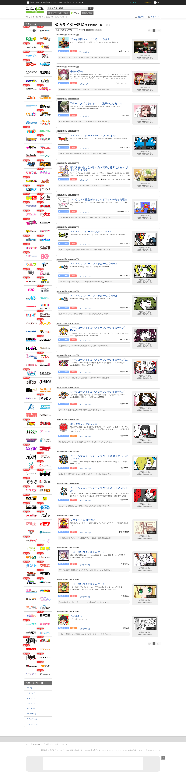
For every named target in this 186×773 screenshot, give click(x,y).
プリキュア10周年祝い (82, 520)
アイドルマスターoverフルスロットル (91, 231)
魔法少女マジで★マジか (83, 423)
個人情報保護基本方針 (74, 750)
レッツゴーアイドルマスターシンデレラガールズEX (99, 359)
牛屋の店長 (76, 71)
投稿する (141, 17)
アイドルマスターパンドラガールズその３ (93, 263)
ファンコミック (33, 724)
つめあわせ (76, 616)
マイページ (155, 17)
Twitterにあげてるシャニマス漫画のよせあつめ (96, 103)
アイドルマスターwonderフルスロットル (92, 135)
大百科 (59, 2)
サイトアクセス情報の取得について (129, 750)
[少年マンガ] (83, 84)
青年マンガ (31, 698)
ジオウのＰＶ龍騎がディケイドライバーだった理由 (98, 199)
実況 (65, 2)
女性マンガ (31, 709)
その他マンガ (32, 719)
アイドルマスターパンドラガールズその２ (93, 295)
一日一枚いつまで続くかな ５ (87, 552)
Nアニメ (71, 2)
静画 (37, 2)
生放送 (43, 2)
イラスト (65, 13)
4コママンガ (31, 714)
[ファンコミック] (85, 52)
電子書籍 (88, 13)
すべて (29, 688)
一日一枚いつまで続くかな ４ (87, 584)
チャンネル (51, 2)
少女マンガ (31, 703)
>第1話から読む (145, 55)
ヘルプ (61, 750)
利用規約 (53, 750)
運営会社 (43, 750)
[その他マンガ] (84, 565)
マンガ (76, 13)
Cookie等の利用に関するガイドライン (99, 750)
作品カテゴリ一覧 (34, 683)
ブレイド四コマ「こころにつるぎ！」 (91, 39)
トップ (53, 13)
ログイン (132, 2)
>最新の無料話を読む (145, 58)
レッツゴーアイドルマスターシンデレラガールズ (97, 391)
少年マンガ (31, 693)
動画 (32, 2)
